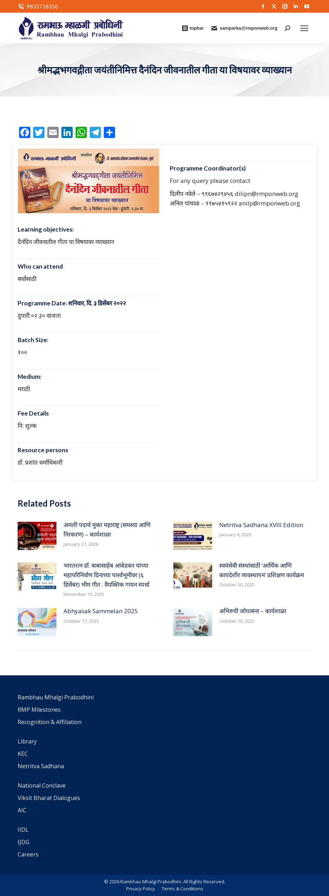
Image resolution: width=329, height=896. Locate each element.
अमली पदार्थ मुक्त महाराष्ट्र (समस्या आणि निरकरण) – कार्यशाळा (107, 529)
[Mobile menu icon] (304, 28)
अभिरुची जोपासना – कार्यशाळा (252, 611)
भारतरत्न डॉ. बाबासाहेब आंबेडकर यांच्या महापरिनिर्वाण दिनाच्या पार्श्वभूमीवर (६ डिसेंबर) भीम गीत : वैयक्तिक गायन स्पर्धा (106, 575)
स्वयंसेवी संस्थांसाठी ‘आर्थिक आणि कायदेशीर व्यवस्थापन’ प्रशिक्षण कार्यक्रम (261, 570)
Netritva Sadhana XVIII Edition (261, 525)
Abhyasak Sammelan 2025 (101, 611)
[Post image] (37, 536)
